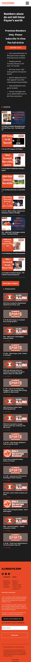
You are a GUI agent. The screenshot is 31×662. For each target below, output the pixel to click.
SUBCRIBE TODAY (15, 48)
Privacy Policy (16, 584)
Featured (6, 580)
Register (15, 582)
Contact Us (16, 588)
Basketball (6, 582)
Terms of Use (16, 586)
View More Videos (10, 283)
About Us (15, 580)
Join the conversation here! (12, 619)
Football (6, 584)
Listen (7, 307)
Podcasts (6, 586)
